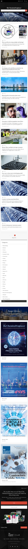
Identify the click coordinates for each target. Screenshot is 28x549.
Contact (11, 538)
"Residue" (4, 294)
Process (4, 288)
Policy (4, 286)
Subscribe (20, 1)
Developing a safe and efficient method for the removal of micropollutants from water (12, 68)
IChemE (4, 267)
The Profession (5, 290)
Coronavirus (5, 256)
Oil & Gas (4, 279)
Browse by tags (16, 538)
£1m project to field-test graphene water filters (12, 121)
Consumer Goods (6, 254)
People (4, 282)
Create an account (14, 507)
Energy (4, 262)
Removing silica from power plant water (11, 95)
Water (5, 40)
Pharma (4, 284)
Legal (4, 273)
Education (4, 260)
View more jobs (23, 527)
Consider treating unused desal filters (10, 199)
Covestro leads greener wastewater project (11, 225)
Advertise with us (21, 538)
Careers (4, 250)
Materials (4, 275)
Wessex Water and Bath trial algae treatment (12, 147)
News (4, 277)
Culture (4, 258)
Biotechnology (5, 245)
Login (25, 1)
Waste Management (6, 299)
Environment (5, 264)
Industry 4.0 (5, 271)
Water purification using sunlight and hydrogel (13, 42)
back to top (23, 488)
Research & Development (7, 292)
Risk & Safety (5, 296)
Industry (4, 269)
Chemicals (4, 252)
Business (4, 247)
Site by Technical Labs (14, 543)
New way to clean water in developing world (12, 173)
